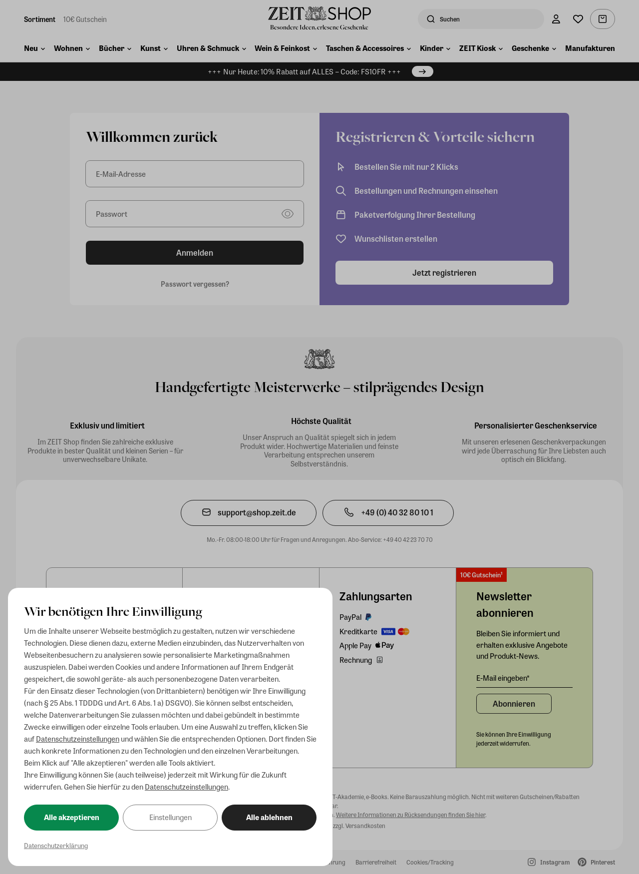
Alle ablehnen (269, 817)
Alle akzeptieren (71, 817)
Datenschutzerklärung (56, 845)
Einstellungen (170, 817)
